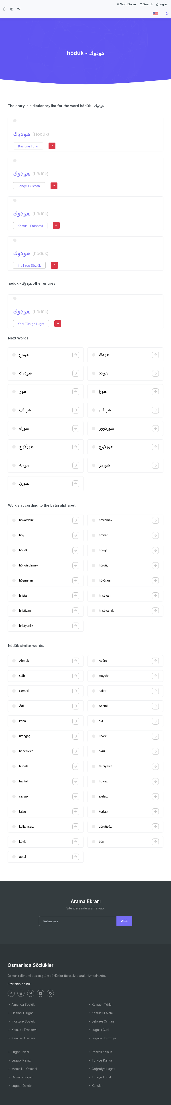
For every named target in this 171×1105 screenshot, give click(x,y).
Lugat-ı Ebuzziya (102, 1038)
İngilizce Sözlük (29, 265)
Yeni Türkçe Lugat (31, 324)
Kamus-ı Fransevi (30, 226)
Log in (161, 4)
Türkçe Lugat (99, 1077)
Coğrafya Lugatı (101, 1069)
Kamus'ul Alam (100, 1013)
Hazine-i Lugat (20, 1013)
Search (146, 4)
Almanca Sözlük (21, 1004)
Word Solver (127, 4)
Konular (95, 1085)
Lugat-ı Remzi (19, 1060)
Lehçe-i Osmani (29, 186)
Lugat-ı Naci (18, 1052)
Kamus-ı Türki (28, 146)
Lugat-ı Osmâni (20, 1085)
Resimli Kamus (100, 1052)
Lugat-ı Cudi (98, 1030)
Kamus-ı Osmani (21, 1038)
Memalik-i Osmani (22, 1069)
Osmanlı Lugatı (20, 1077)
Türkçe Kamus (100, 1060)
